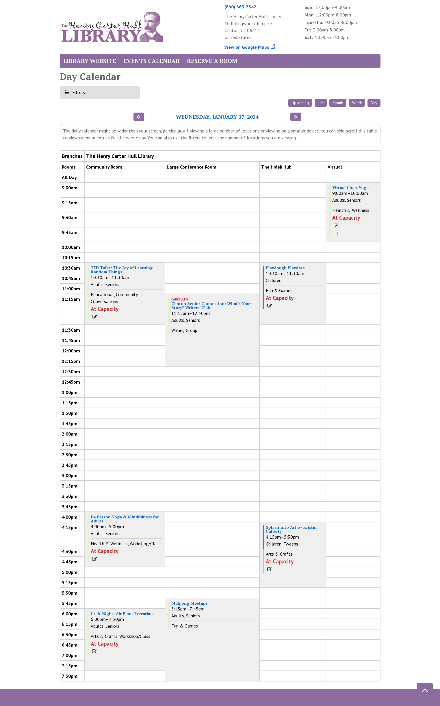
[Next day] (295, 117)
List (321, 102)
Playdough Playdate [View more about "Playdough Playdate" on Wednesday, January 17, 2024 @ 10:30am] (285, 268)
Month (338, 102)
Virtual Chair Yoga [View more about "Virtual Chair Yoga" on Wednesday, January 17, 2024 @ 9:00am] (350, 188)
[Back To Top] (425, 691)
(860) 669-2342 (240, 7)
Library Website (89, 61)
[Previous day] (138, 117)
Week (357, 102)
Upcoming (300, 102)
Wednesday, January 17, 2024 (217, 117)
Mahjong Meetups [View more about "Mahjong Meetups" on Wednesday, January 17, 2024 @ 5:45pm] (189, 603)
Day (374, 102)
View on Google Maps (246, 47)
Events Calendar (151, 61)
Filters (78, 92)
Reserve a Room (212, 61)
